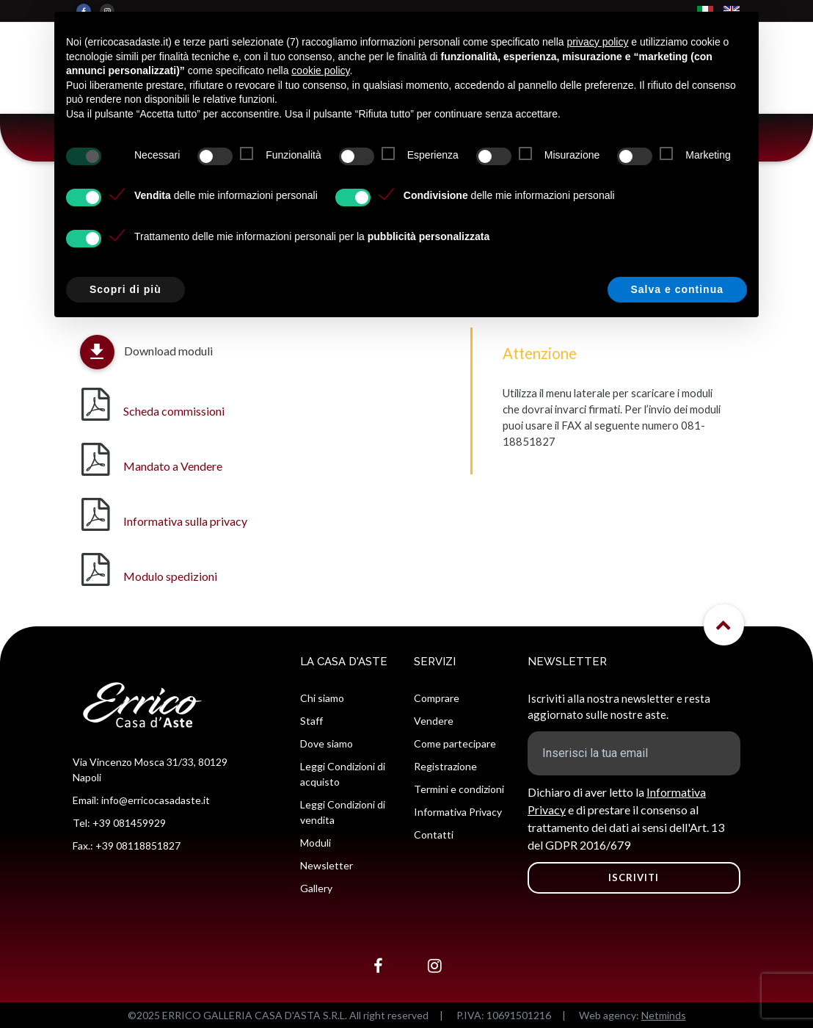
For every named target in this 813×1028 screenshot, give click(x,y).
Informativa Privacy (458, 812)
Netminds (663, 1015)
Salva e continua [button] (677, 289)
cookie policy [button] (320, 70)
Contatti (433, 834)
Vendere (433, 720)
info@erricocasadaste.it (155, 800)
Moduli (315, 842)
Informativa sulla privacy (185, 521)
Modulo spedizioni (170, 576)
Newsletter (326, 865)
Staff (311, 720)
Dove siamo (326, 743)
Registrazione (445, 766)
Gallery (316, 888)
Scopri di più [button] (125, 289)
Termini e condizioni (459, 789)
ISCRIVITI (633, 877)
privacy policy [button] (597, 42)
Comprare (436, 698)
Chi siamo (322, 698)
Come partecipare (455, 743)
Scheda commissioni (174, 411)
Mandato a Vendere (172, 466)
